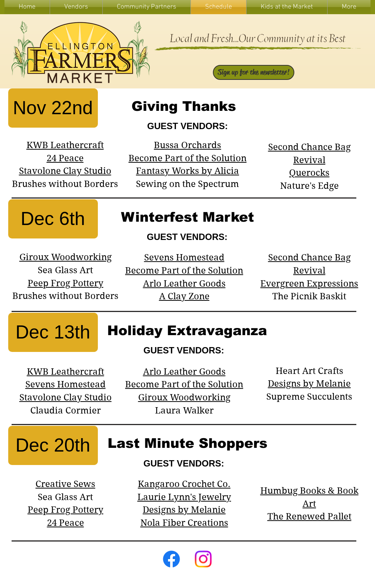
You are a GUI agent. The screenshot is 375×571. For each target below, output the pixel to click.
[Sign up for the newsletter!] (253, 72)
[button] (287, 7)
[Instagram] (203, 559)
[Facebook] (171, 559)
